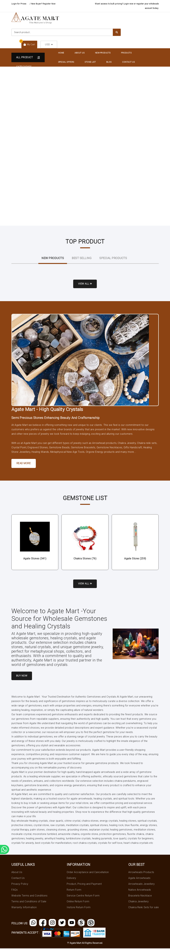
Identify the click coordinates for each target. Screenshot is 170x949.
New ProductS (53, 258)
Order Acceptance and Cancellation (88, 872)
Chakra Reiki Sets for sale (143, 907)
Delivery (71, 878)
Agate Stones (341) (34, 558)
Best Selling (81, 258)
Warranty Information (24, 907)
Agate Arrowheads (139, 878)
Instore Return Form (79, 907)
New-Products (103, 53)
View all (85, 283)
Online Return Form (78, 901)
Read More (23, 463)
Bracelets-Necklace (140, 896)
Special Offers (66, 62)
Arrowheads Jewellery (141, 884)
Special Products (113, 258)
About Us (79, 53)
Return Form (74, 890)
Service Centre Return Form (83, 896)
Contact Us (128, 62)
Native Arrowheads (139, 890)
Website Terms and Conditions (29, 896)
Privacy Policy (19, 884)
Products (126, 53)
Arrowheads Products (141, 872)
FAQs (14, 890)
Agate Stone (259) (135, 558)
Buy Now (22, 676)
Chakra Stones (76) (85, 558)
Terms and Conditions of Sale (28, 901)
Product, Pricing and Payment (84, 884)
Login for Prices (18, 4)
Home (61, 53)
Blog (109, 62)
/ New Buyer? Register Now (43, 4)
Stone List (90, 62)
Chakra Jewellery (138, 901)
